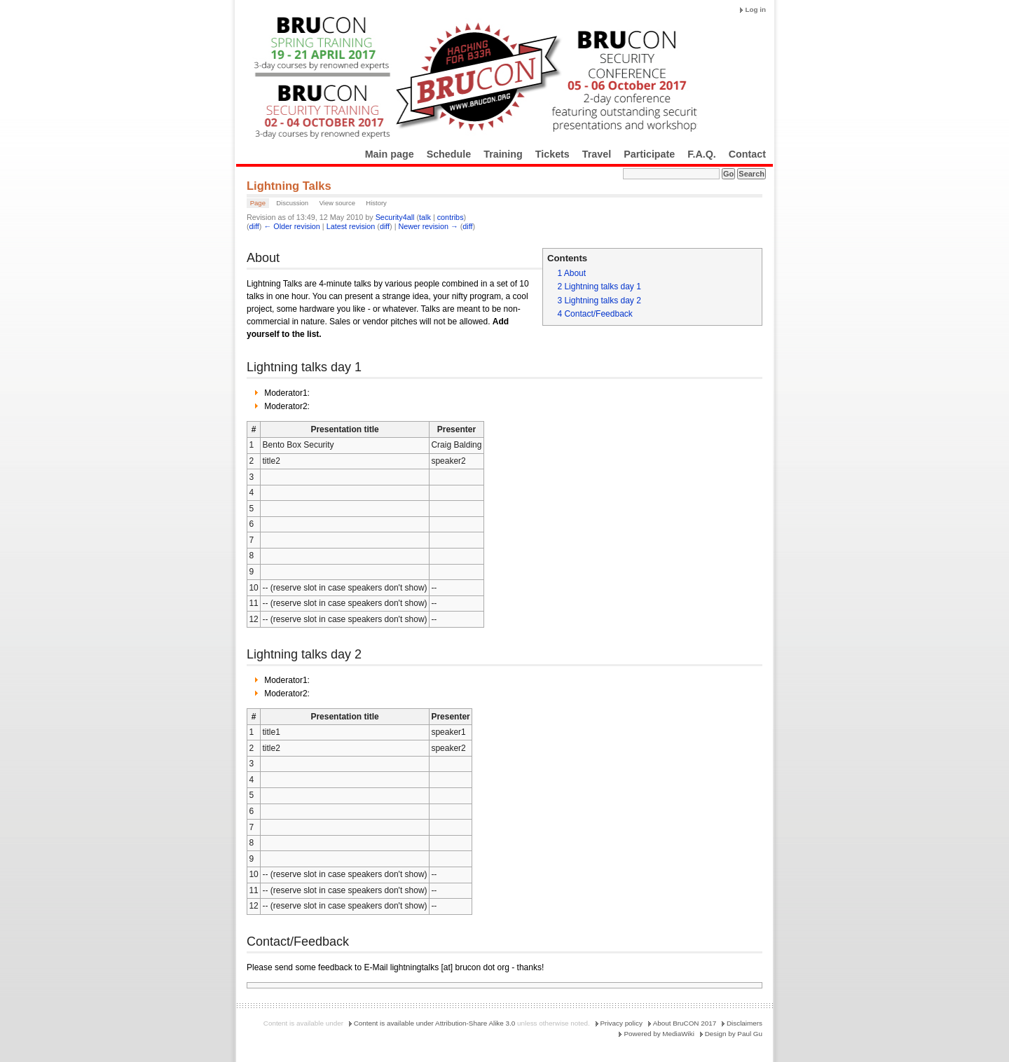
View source (337, 203)
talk (425, 217)
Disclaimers (744, 1023)
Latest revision (351, 226)
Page (258, 203)
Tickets (552, 154)
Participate (649, 154)
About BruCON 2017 (685, 1023)
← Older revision (291, 226)
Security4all (395, 217)
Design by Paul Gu (733, 1033)
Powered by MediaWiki (659, 1033)
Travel (596, 154)
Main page (389, 154)
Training (503, 154)
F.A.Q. (701, 154)
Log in (755, 9)
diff (254, 226)
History (376, 203)
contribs (450, 217)
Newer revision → (428, 226)
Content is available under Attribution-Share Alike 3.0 (435, 1023)
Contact (747, 154)
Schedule (449, 154)
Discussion (292, 203)
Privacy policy (621, 1023)
